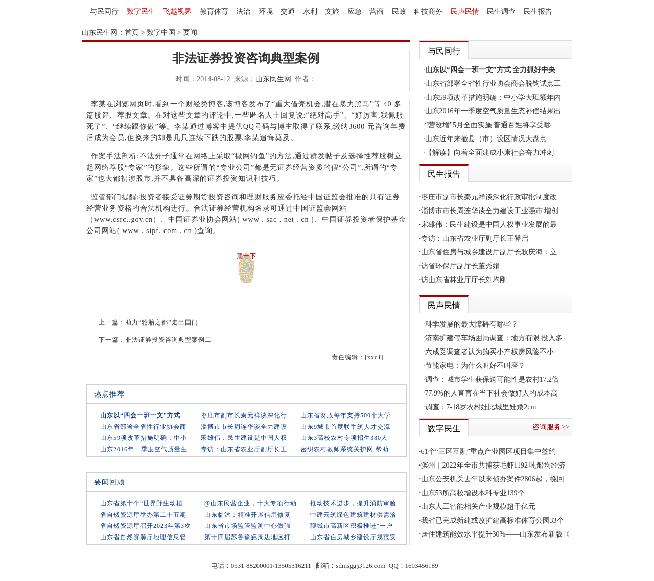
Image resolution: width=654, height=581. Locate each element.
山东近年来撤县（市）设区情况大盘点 (486, 139)
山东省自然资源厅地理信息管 (143, 537)
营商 (376, 11)
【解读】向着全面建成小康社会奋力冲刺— (493, 152)
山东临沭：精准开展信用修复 (247, 514)
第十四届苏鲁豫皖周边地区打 (247, 537)
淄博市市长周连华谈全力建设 (244, 426)
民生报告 (538, 11)
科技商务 (428, 11)
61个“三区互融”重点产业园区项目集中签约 (488, 451)
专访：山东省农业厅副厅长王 (244, 449)
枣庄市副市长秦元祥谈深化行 (244, 415)
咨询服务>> (550, 427)
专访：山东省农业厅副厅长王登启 (474, 238)
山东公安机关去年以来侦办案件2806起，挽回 (492, 479)
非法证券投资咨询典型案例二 (168, 339)
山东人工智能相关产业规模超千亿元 (478, 506)
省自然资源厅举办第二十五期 (143, 514)
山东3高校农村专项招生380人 (344, 437)
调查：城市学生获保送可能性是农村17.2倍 (492, 379)
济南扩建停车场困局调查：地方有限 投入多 (494, 338)
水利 (310, 11)
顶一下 (246, 256)
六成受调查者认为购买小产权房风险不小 (489, 352)
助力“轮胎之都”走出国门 (161, 322)
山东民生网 (273, 79)
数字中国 (161, 32)
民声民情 (465, 11)
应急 (354, 11)
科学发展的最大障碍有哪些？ (471, 324)
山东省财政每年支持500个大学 (345, 415)
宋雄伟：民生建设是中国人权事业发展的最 (489, 224)
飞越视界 (177, 11)
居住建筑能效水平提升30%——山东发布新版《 (495, 534)
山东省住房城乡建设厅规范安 (353, 537)
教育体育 (214, 11)
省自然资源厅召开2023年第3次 (145, 525)
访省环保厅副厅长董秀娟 (460, 266)
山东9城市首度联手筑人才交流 (345, 426)
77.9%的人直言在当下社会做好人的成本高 (491, 393)
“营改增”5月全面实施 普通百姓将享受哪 (488, 125)
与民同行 (104, 11)
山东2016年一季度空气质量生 (144, 449)
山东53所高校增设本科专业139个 (473, 493)
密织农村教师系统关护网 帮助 (344, 449)
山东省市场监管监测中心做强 (247, 525)
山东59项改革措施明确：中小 (143, 437)
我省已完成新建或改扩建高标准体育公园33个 (492, 520)
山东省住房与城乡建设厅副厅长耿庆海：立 (489, 252)
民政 (399, 11)
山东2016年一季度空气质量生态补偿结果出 (493, 111)
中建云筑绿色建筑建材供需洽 (353, 514)
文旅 (332, 11)
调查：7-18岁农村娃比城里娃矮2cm (480, 407)
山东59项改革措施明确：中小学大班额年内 (493, 97)
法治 (243, 11)
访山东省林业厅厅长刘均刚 (464, 280)
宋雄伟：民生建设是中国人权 (244, 437)
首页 (132, 32)
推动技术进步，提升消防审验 (353, 503)
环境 (266, 11)
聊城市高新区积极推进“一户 (351, 525)
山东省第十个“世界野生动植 (141, 503)
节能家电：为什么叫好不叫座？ (475, 365)
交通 (288, 11)
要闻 (190, 32)
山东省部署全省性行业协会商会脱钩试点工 (493, 83)
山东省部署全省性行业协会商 (143, 426)
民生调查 (501, 11)
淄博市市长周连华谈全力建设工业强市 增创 (490, 211)
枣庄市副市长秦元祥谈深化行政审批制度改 (489, 197)
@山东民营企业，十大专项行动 (250, 503)
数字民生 (141, 11)
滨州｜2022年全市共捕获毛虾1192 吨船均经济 (493, 465)
